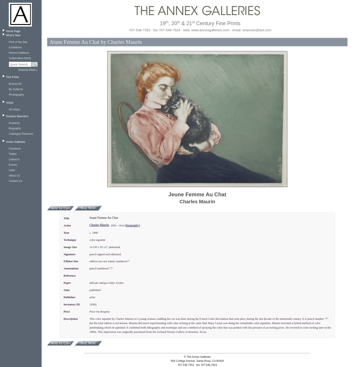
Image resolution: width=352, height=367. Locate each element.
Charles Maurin (99, 225)
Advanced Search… (28, 69)
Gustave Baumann (17, 116)
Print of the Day (18, 42)
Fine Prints (12, 77)
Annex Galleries (15, 141)
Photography (16, 94)
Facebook (15, 148)
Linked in (14, 159)
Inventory (14, 123)
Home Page (13, 31)
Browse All (15, 83)
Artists (9, 102)
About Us (14, 175)
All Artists (14, 109)
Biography (15, 128)
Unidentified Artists (20, 58)
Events (13, 164)
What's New (13, 35)
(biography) (132, 225)
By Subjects (16, 89)
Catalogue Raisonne (21, 133)
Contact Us (15, 181)
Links (12, 170)
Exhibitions (15, 47)
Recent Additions (19, 52)
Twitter (13, 154)
